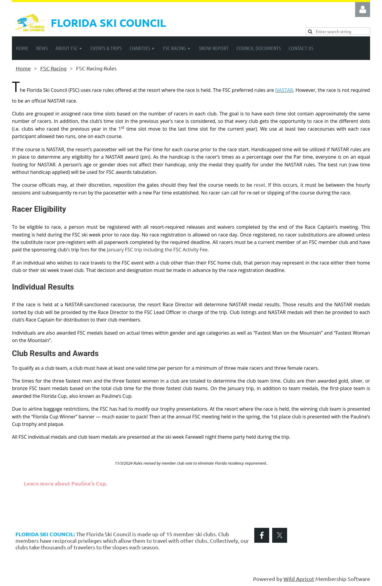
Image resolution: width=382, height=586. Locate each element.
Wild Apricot (299, 579)
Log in (362, 9)
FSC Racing (53, 68)
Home (23, 68)
